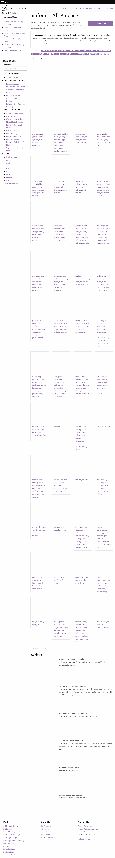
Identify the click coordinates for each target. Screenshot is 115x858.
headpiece (57, 290)
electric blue (63, 326)
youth (38, 583)
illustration (105, 193)
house (8, 171)
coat (55, 376)
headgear (100, 137)
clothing (57, 181)
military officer (80, 427)
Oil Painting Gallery (10, 826)
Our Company (46, 826)
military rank (80, 435)
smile (34, 134)
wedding (9, 180)
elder (60, 583)
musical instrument (39, 323)
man (33, 622)
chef (38, 134)
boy (86, 577)
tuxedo (39, 432)
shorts (44, 583)
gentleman (36, 491)
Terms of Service (47, 832)
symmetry (62, 329)
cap (86, 137)
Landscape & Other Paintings (14, 840)
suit (55, 396)
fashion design (59, 287)
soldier (83, 240)
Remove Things (12, 133)
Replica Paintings (12, 139)
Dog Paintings (8, 843)
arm (58, 630)
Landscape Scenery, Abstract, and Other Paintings (13, 98)
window (57, 323)
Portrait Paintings (12, 84)
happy (40, 137)
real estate (9, 174)
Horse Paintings (9, 849)
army (86, 536)
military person (80, 184)
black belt (57, 633)
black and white (12, 157)
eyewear (35, 140)
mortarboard (36, 285)
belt (85, 142)
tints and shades (38, 229)
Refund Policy (46, 835)
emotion (100, 627)
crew (103, 276)
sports (106, 533)
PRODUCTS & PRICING (85, 8)
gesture (35, 137)
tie (42, 134)
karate (56, 625)
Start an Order (100, 23)
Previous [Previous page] (36, 59)
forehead (60, 480)
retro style (104, 196)
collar (105, 134)
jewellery (57, 151)
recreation (79, 142)
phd (41, 287)
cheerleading (101, 530)
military (85, 538)
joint (34, 583)
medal (56, 282)
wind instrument (38, 326)
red (83, 577)
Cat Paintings (8, 846)
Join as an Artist (9, 855)
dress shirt (57, 190)
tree (88, 142)
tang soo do (58, 627)
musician (41, 320)
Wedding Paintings (10, 837)
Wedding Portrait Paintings (16, 107)
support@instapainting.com (88, 829)
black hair (57, 530)
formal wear (104, 290)
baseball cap (79, 137)
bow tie (56, 137)
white (34, 184)
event (34, 145)
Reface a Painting (12, 131)
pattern (34, 240)
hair (55, 134)
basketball (36, 586)
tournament (101, 589)
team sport (101, 527)
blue (33, 577)
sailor (43, 491)
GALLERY (67, 8)
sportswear (106, 580)
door (98, 193)
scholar (35, 282)
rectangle (85, 394)
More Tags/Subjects (11, 183)
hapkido (64, 630)
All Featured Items (13, 77)
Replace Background (13, 136)
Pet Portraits (7, 829)
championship (37, 335)
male (55, 527)
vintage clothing (38, 231)
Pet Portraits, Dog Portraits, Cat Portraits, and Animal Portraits (16, 89)
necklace (40, 190)
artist (84, 190)
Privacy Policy (46, 829)
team (104, 282)
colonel (83, 447)
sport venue (40, 577)
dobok (56, 622)
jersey (56, 326)
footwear (35, 580)
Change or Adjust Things (15, 119)
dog (7, 166)
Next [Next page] (44, 59)
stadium (100, 536)
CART (110, 8)
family (8, 169)
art (82, 181)
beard (34, 237)
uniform (39, 142)
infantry (78, 538)
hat (106, 140)
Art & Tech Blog (47, 837)
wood (99, 379)
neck (85, 320)
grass (34, 338)
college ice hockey (103, 586)
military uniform (81, 234)
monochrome (58, 148)
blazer (34, 234)
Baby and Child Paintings (15, 104)
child (8, 163)
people (99, 622)
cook (39, 145)
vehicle (38, 527)
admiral (78, 450)
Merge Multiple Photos (14, 122)
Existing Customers (85, 832)
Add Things (10, 116)
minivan (42, 533)
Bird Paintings (8, 852)
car (33, 527)
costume (57, 332)
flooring (57, 234)
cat (7, 160)
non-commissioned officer (102, 234)
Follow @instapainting (86, 839)
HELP (100, 8)
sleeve (82, 134)
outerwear (79, 320)
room (65, 240)
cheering (100, 533)
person (61, 622)
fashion (65, 134)
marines (85, 547)
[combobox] (15, 68)
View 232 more (104, 54)
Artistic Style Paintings (14, 113)
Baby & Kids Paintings (11, 835)
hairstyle (40, 181)
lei (76, 276)
